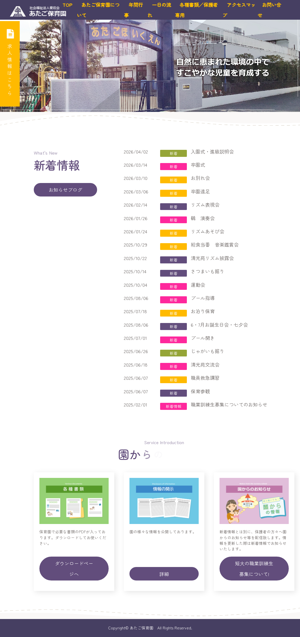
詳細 (164, 573)
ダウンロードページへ (74, 568)
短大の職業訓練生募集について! (254, 568)
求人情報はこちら (10, 61)
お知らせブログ (65, 189)
